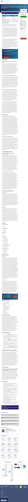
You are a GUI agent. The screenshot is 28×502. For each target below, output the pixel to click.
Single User (23, 10)
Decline (5, 500)
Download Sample (6, 57)
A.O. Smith (9, 334)
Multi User (23, 12)
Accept (2, 500)
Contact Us (2, 493)
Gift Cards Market (3, 501)
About (1, 492)
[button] (10, 13)
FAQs (1, 495)
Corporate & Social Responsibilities (5, 497)
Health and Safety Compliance (4, 496)
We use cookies (2, 498)
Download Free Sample (23, 38)
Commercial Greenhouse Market (9, 439)
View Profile (6, 432)
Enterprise (23, 14)
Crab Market (2, 438)
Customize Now (15, 296)
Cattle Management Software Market (3, 455)
